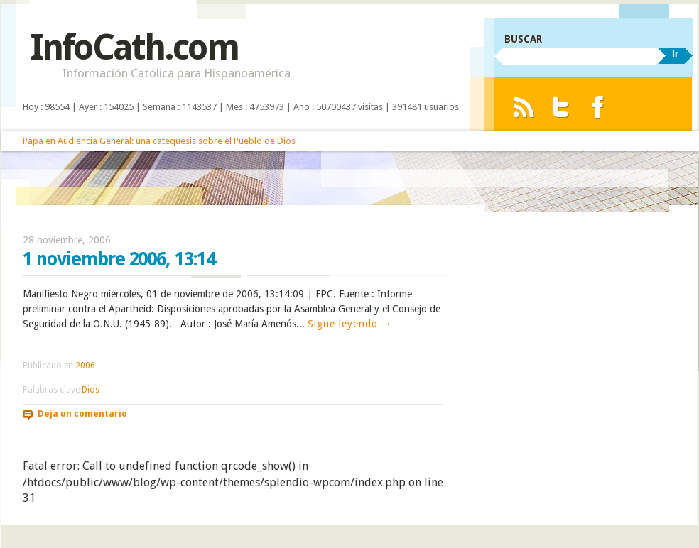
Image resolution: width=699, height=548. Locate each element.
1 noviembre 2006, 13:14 (119, 259)
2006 (85, 366)
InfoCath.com (134, 47)
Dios (90, 390)
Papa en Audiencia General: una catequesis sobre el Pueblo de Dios (159, 141)
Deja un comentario (82, 414)
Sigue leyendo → (350, 323)
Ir (675, 54)
